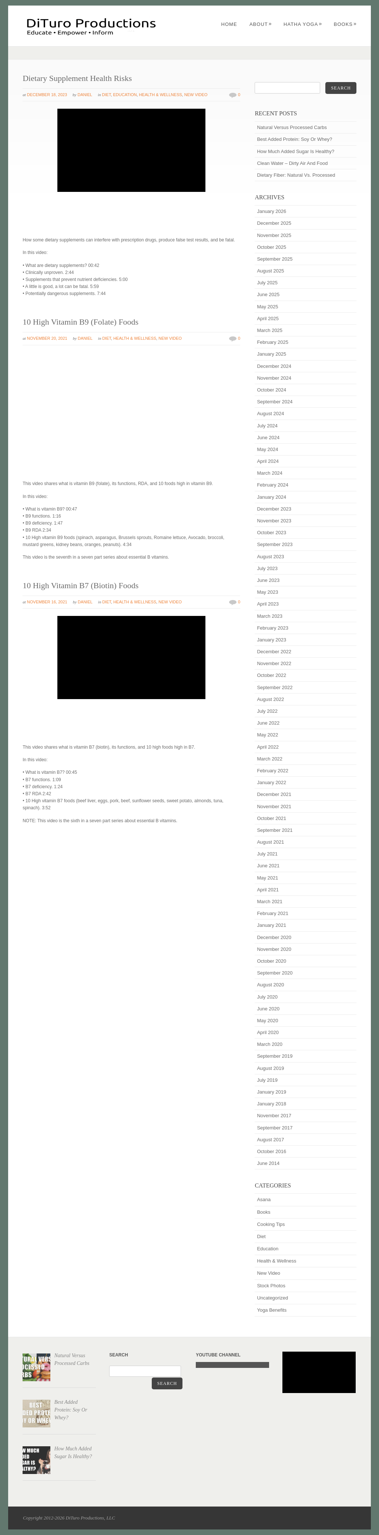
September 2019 (274, 1056)
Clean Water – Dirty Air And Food (292, 163)
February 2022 (272, 770)
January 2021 (271, 925)
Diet (106, 94)
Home (229, 24)
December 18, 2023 (47, 94)
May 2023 (267, 592)
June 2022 (268, 723)
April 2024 (268, 461)
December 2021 (274, 794)
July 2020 (267, 997)
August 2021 (270, 842)
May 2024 (267, 449)
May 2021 (267, 878)
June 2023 (268, 580)
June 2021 (268, 865)
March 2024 (269, 473)
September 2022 (274, 687)
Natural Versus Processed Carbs (292, 127)
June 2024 (268, 437)
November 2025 (274, 235)
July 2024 (267, 425)
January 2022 (271, 782)
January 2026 (271, 211)
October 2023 (271, 532)
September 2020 (274, 973)
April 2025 (268, 318)
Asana (264, 1199)
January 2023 (271, 640)
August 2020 (270, 984)
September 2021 (274, 830)
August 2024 (270, 413)
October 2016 (271, 1151)
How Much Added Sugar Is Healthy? (295, 151)
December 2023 (274, 509)
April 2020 (268, 1032)
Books (345, 24)
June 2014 (268, 1163)
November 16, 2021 (47, 602)
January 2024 (271, 497)
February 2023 (272, 628)
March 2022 (269, 759)
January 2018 (271, 1104)
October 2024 (271, 390)
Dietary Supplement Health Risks (77, 78)
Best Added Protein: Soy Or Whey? (294, 139)
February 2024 (272, 485)
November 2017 (274, 1115)
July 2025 (267, 282)
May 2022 (267, 735)
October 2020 (271, 961)
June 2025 (268, 294)
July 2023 (267, 568)
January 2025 (271, 354)
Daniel (84, 94)
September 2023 (274, 544)
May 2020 (267, 1020)
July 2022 (267, 711)
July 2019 (267, 1080)
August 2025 (270, 271)
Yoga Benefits (271, 1310)
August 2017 (270, 1139)
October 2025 (271, 247)
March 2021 (269, 901)
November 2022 (274, 663)
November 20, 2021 (47, 338)
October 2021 (271, 818)
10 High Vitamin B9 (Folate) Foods (80, 321)
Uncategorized (272, 1298)
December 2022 (274, 651)
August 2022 (270, 699)
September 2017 (274, 1128)
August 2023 (270, 556)
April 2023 (268, 604)
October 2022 (271, 675)
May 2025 (267, 306)
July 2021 (267, 854)
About (260, 24)
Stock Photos (271, 1285)
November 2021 (274, 806)
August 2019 (270, 1068)
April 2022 (268, 747)
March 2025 (269, 330)
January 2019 (271, 1092)
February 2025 (272, 342)
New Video (196, 94)
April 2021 (268, 889)
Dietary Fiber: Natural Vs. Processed (296, 175)
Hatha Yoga (303, 24)
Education (125, 94)
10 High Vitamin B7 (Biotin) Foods (80, 585)
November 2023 (274, 520)
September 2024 (274, 401)
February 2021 (272, 913)
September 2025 (274, 259)
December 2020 (274, 937)
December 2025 (274, 223)
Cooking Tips (271, 1224)
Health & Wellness (160, 94)
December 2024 (274, 366)
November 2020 (274, 949)
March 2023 (269, 616)
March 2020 (269, 1044)
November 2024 (274, 378)
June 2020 (268, 1009)
